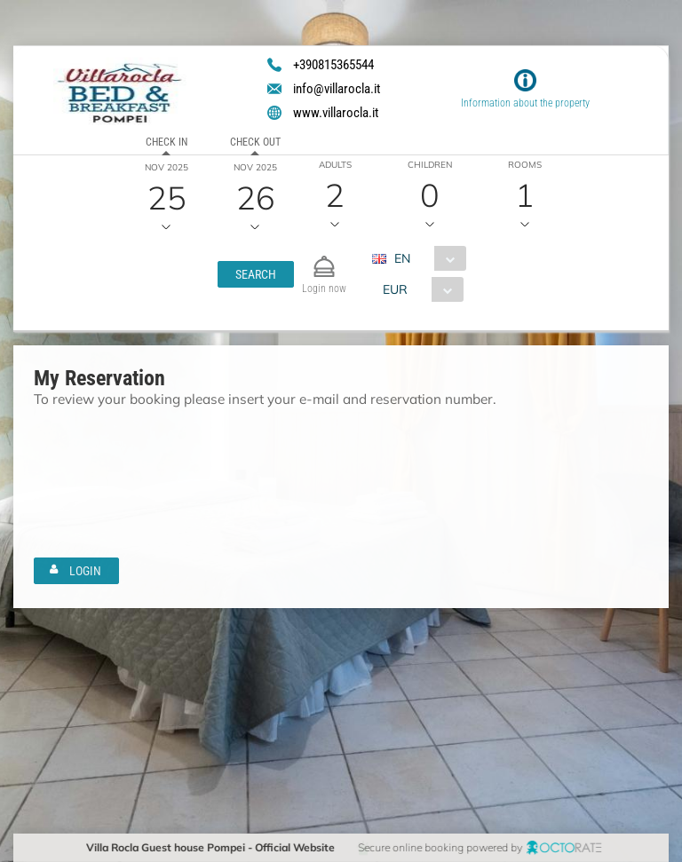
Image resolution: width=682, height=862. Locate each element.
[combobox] (424, 258)
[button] (255, 274)
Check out (255, 142)
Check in (166, 142)
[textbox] (139, 448)
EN (401, 258)
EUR (394, 289)
